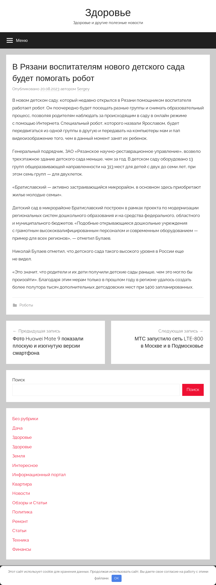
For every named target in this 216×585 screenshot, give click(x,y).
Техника (20, 540)
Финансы (21, 549)
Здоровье (108, 12)
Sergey (83, 89)
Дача (17, 428)
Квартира (22, 484)
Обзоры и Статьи (29, 502)
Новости (21, 493)
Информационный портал (39, 474)
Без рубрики (25, 418)
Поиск (18, 379)
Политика (22, 511)
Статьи (19, 530)
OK (116, 578)
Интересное (25, 465)
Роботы (26, 305)
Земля (18, 455)
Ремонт (20, 521)
